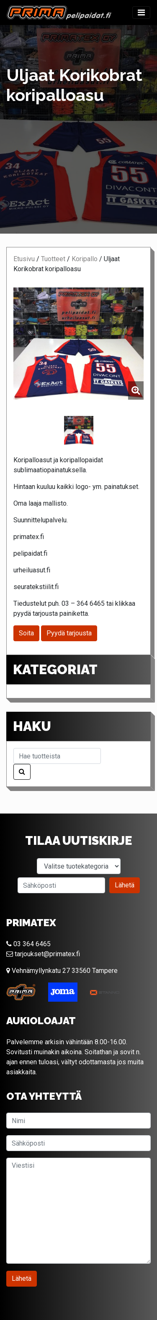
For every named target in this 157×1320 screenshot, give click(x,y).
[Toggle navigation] (141, 12)
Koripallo (85, 259)
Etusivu (24, 259)
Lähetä (124, 885)
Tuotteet (53, 259)
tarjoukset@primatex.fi (43, 954)
